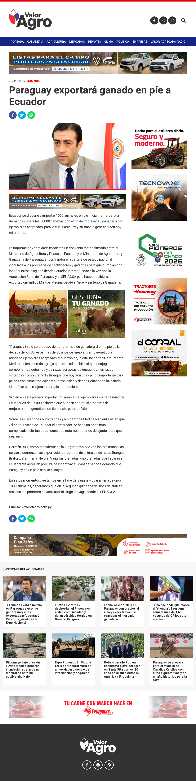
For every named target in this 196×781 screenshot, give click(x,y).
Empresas (139, 41)
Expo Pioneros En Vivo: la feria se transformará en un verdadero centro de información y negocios (73, 668)
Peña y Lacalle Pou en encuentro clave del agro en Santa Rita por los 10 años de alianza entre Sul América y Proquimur (122, 669)
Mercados (77, 41)
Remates (94, 41)
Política (122, 41)
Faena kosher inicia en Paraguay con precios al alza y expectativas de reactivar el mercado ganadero (121, 612)
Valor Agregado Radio (168, 41)
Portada (17, 41)
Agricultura (56, 41)
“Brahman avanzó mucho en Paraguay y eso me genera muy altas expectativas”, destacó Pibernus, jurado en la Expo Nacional (24, 613)
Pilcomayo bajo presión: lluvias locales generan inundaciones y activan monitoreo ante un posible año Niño (23, 669)
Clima (108, 41)
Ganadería (35, 41)
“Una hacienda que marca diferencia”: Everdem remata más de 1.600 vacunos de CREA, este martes (171, 612)
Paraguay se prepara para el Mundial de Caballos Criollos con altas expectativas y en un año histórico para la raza (170, 671)
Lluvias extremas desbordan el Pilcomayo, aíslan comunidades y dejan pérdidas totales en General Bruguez (73, 612)
